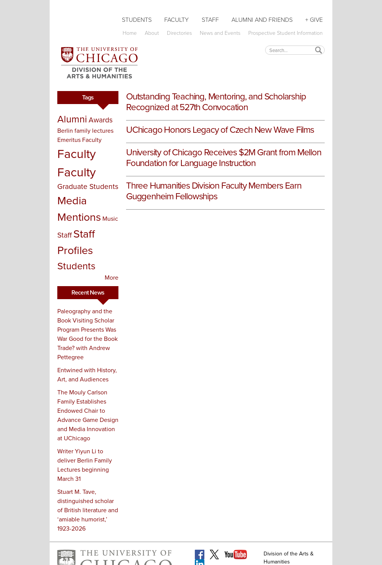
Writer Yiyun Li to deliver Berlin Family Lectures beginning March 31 (84, 465)
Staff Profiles (76, 242)
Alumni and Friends (262, 19)
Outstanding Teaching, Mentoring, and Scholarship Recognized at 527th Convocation (216, 102)
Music (110, 218)
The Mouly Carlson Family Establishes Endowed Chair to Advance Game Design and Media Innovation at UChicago (87, 415)
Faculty (176, 19)
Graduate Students (87, 186)
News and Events (220, 33)
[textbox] (295, 50)
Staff (210, 19)
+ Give (314, 19)
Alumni (72, 119)
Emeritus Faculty (79, 139)
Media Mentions (79, 208)
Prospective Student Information (285, 33)
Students (137, 19)
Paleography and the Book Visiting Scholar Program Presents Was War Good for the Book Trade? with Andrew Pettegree (87, 334)
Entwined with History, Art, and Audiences (87, 375)
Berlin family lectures (85, 130)
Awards (101, 119)
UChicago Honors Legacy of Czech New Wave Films (220, 130)
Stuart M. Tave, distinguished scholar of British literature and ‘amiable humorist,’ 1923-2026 (87, 510)
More (111, 277)
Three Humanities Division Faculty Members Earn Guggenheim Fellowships (213, 191)
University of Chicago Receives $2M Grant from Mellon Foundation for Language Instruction (223, 157)
